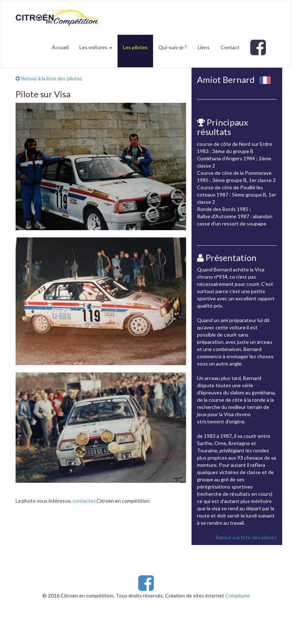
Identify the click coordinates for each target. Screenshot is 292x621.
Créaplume (237, 595)
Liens (204, 47)
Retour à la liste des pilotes (49, 78)
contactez (84, 501)
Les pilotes (135, 47)
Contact (230, 47)
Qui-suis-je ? (173, 47)
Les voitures (95, 47)
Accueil (60, 47)
